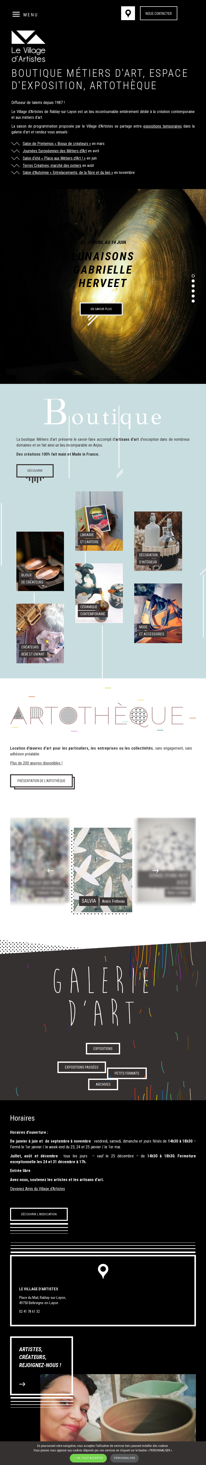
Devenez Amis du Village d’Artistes (37, 1188)
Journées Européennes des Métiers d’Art (55, 151)
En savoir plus (101, 309)
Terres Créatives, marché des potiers (52, 165)
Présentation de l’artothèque (41, 781)
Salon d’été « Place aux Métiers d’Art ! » (54, 158)
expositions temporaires (162, 126)
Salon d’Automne (36, 172)
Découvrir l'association (39, 1214)
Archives (103, 1084)
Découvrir (35, 470)
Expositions (103, 1049)
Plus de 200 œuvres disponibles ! (36, 763)
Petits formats (127, 1073)
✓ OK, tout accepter (88, 1458)
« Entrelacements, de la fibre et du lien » (81, 172)
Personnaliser (124, 1458)
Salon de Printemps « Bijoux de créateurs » (57, 143)
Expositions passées (81, 1067)
